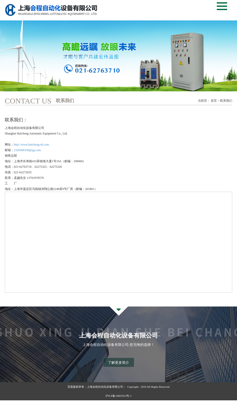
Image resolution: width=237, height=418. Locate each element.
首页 (214, 100)
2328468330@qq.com (27, 150)
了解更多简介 (118, 363)
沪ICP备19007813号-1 (118, 395)
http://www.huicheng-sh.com (31, 144)
